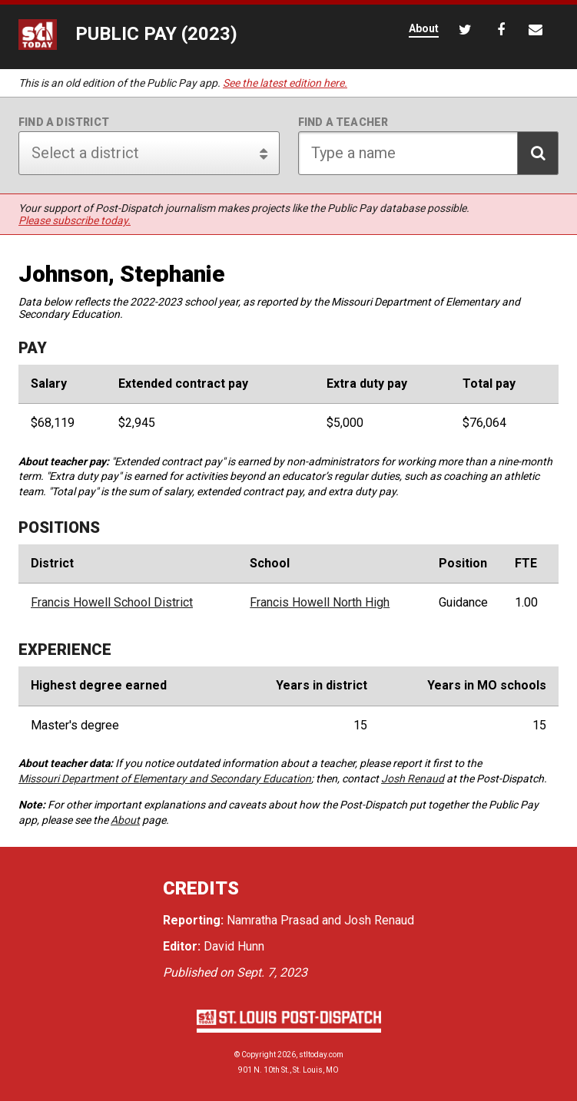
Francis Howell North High (320, 603)
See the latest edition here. (285, 83)
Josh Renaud (412, 778)
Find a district (63, 122)
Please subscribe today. (74, 220)
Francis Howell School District (112, 603)
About (125, 820)
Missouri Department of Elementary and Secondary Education (164, 778)
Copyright (258, 1054)
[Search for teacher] (428, 153)
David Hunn (234, 946)
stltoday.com (321, 1054)
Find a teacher (343, 122)
